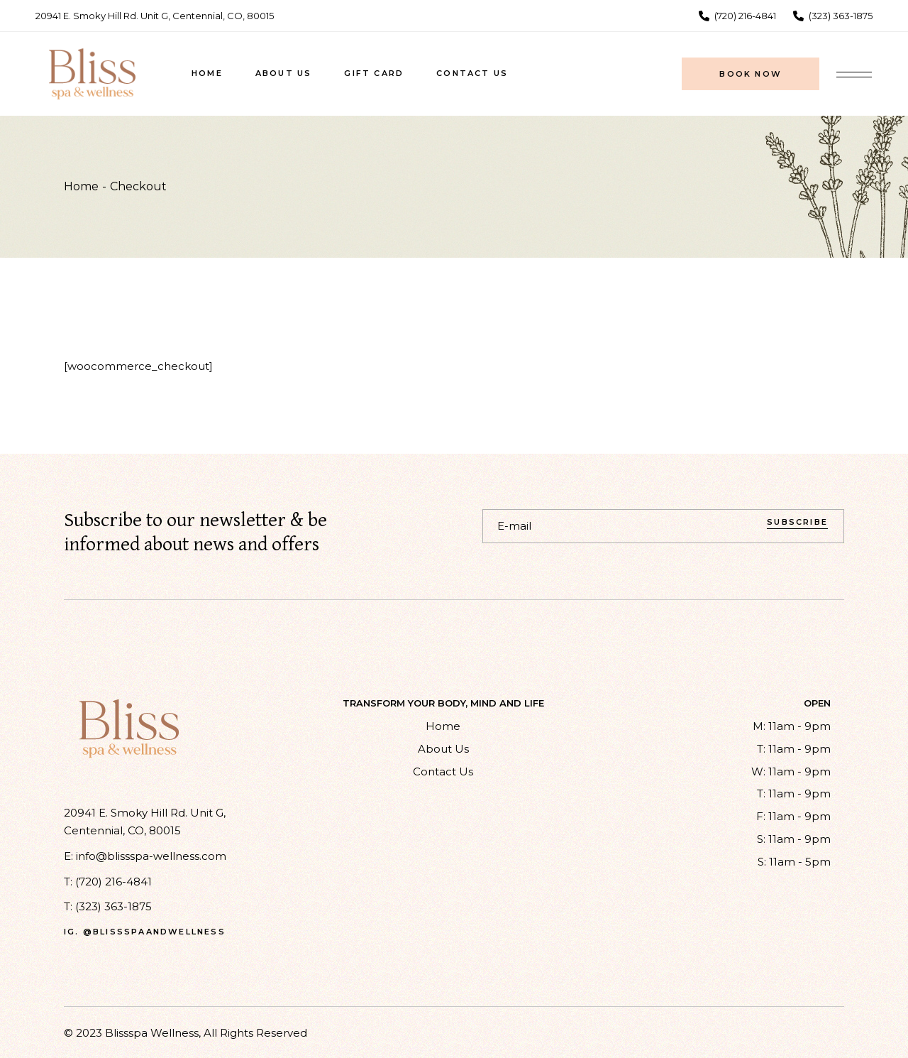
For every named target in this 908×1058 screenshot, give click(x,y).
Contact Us (443, 771)
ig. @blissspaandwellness (145, 932)
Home (443, 726)
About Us (443, 749)
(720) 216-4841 (113, 881)
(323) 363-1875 (113, 906)
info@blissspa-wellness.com (151, 856)
